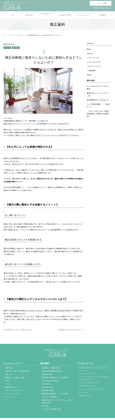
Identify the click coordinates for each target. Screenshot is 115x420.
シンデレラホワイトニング (89, 379)
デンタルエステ (84, 13)
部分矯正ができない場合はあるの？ (19, 326)
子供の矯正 (46, 380)
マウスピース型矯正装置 (51, 406)
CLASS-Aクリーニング (87, 382)
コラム (7, 380)
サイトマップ (10, 393)
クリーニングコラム (12, 390)
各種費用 (102, 13)
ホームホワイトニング (87, 370)
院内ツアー (9, 371)
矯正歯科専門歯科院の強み (52, 368)
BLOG (7, 377)
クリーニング (94, 54)
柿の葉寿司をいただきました (98, 96)
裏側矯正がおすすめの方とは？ (70, 326)
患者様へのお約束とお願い (15, 374)
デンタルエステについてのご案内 (98, 84)
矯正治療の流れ (48, 384)
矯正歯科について (48, 13)
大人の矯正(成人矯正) (50, 377)
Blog (88, 46)
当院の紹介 (30, 13)
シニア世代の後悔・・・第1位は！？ (98, 102)
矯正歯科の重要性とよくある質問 (54, 374)
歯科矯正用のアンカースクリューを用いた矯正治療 (57, 398)
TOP (12, 13)
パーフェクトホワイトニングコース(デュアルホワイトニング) (94, 375)
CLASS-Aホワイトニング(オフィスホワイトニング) (94, 366)
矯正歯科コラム (11, 384)
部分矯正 (45, 402)
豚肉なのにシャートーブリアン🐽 (98, 91)
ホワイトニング (95, 63)
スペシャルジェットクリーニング (91, 386)
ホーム (5, 31)
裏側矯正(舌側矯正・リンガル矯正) (55, 390)
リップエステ (84, 389)
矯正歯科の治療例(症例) (51, 364)
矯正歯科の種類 (66, 13)
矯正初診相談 (47, 371)
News (89, 71)
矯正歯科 (21, 31)
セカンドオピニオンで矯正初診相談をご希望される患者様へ (98, 110)
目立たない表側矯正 (49, 393)
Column (13, 31)
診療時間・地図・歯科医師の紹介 (18, 368)
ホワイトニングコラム (13, 387)
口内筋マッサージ (85, 392)
